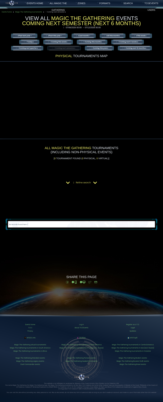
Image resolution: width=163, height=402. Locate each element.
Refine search (81, 183)
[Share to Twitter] (90, 281)
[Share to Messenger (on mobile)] (74, 281)
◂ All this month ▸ (113, 36)
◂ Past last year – (24, 36)
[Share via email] (95, 281)
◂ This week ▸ (141, 36)
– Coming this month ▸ (92, 42)
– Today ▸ (29, 42)
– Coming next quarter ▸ (27, 48)
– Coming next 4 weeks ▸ (127, 42)
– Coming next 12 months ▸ (135, 48)
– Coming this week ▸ (58, 42)
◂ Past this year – (55, 36)
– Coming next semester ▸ (64, 48)
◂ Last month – (84, 36)
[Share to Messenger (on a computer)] (83, 281)
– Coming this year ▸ (99, 48)
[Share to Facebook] (67, 281)
